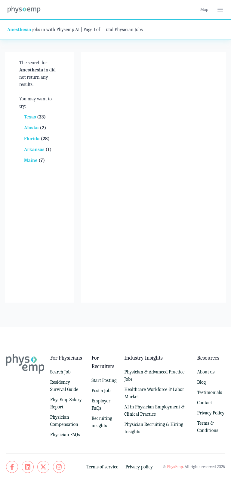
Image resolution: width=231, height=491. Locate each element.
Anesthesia (19, 29)
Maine (31, 160)
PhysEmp (175, 466)
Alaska (32, 128)
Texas (30, 117)
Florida (32, 138)
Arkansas (34, 149)
